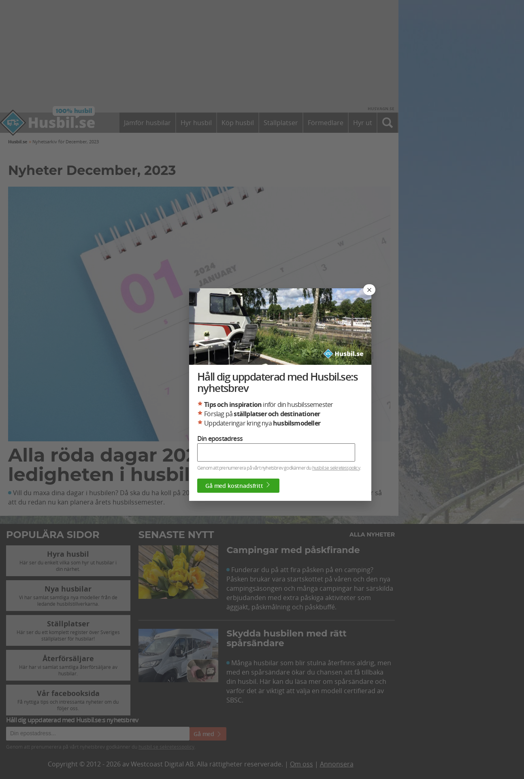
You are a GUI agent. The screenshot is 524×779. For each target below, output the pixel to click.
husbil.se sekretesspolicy (336, 467)
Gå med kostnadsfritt (238, 485)
